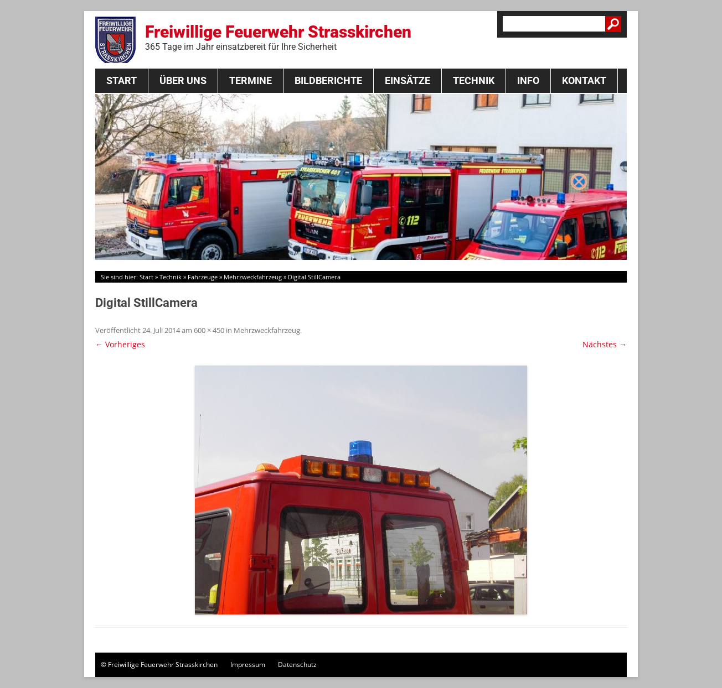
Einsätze (407, 80)
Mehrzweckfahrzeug (253, 277)
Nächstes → (604, 344)
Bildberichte (328, 80)
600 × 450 (209, 330)
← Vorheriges (120, 344)
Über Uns (183, 80)
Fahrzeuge (203, 277)
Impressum (247, 664)
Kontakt (584, 80)
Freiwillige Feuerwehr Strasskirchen (278, 37)
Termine (250, 80)
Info (528, 80)
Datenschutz (297, 664)
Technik (473, 80)
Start (121, 80)
